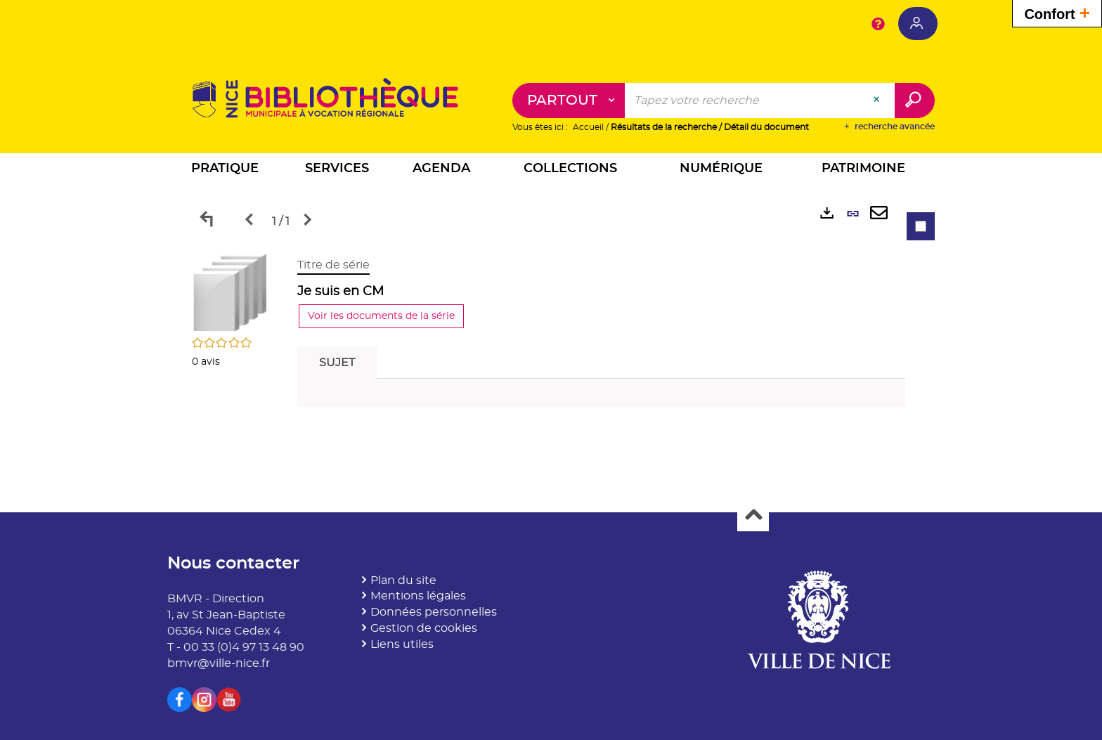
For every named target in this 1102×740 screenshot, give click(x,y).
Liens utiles (402, 644)
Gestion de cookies (423, 628)
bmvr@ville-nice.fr (218, 663)
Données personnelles (433, 612)
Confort (1057, 12)
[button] (225, 170)
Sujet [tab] (337, 362)
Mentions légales (418, 596)
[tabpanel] (551, 335)
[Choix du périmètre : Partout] (568, 100)
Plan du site (403, 580)
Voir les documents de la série (381, 316)
